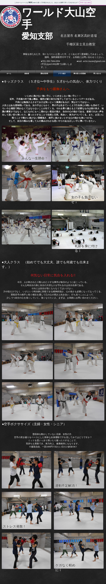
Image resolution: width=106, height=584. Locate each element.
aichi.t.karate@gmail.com (94, 61)
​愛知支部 (37, 36)
